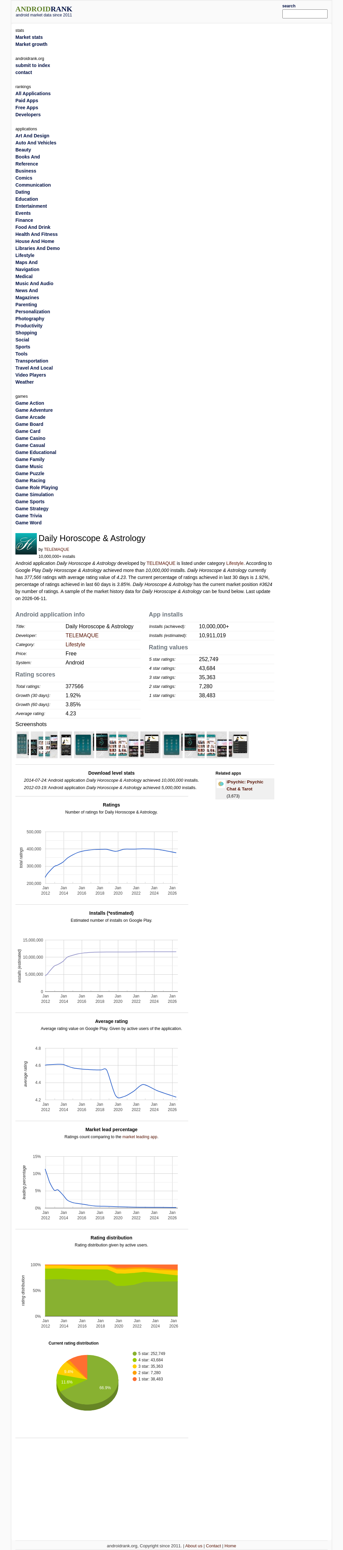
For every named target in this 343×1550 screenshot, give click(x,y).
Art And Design (32, 135)
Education (26, 199)
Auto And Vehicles (35, 142)
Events (23, 213)
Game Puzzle (29, 473)
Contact (213, 1545)
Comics (23, 178)
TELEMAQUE (56, 549)
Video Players (30, 375)
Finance (24, 220)
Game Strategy (32, 508)
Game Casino (30, 438)
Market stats (29, 37)
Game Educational (35, 452)
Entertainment (31, 206)
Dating (22, 192)
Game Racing (30, 480)
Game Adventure (34, 410)
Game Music (29, 466)
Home (230, 1545)
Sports (22, 346)
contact (23, 72)
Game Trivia (28, 515)
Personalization (32, 311)
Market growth (31, 44)
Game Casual (30, 445)
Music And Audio (34, 283)
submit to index (32, 65)
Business (25, 171)
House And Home (34, 241)
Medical (23, 276)
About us (193, 1545)
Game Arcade (30, 417)
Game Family (30, 459)
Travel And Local (34, 368)
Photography (29, 318)
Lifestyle (235, 563)
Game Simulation (34, 494)
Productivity (29, 325)
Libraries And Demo (37, 248)
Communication (33, 185)
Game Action (29, 403)
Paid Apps (26, 100)
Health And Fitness (36, 234)
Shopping (26, 332)
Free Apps (26, 107)
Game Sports (30, 501)
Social (22, 339)
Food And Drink (32, 227)
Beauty (23, 149)
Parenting (26, 304)
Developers (28, 114)
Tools (21, 354)
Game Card (28, 431)
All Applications (33, 93)
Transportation (31, 361)
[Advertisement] (185, 11)
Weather (24, 382)
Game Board (29, 424)
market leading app (139, 1137)
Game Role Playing (36, 487)
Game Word (28, 522)
